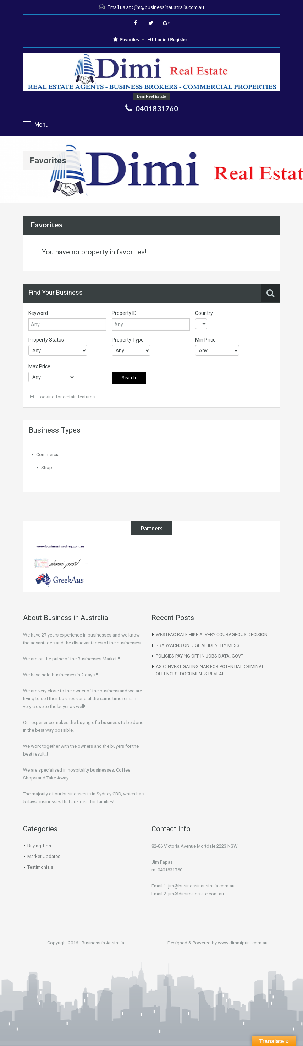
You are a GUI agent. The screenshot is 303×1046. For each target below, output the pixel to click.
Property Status (46, 340)
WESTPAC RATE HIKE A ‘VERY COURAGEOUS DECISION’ (212, 634)
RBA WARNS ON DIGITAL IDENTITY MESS (197, 645)
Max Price (39, 366)
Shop (46, 467)
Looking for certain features (62, 396)
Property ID (124, 313)
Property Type (128, 340)
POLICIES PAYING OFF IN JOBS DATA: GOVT (199, 656)
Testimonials (40, 867)
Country (204, 313)
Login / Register (167, 39)
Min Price (205, 340)
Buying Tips (39, 845)
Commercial (48, 454)
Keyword (38, 313)
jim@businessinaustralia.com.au (169, 7)
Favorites (126, 39)
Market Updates (43, 856)
